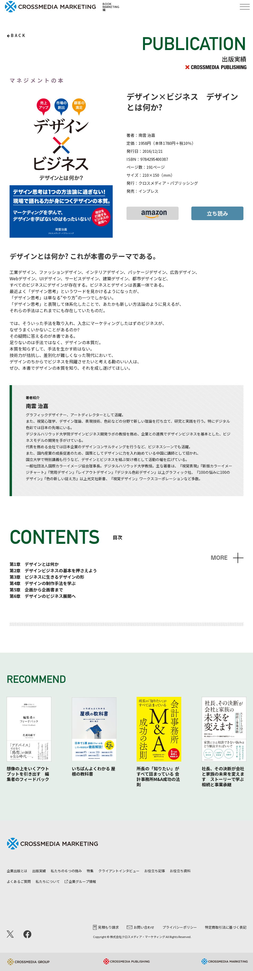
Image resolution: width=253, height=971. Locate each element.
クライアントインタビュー (119, 870)
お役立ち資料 (180, 870)
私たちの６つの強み (66, 870)
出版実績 (39, 870)
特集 (90, 870)
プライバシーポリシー (179, 927)
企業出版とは (17, 870)
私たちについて (48, 881)
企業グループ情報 (80, 881)
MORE (219, 558)
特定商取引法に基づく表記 (225, 927)
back (18, 35)
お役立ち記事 (154, 870)
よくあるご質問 (19, 881)
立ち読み (217, 213)
